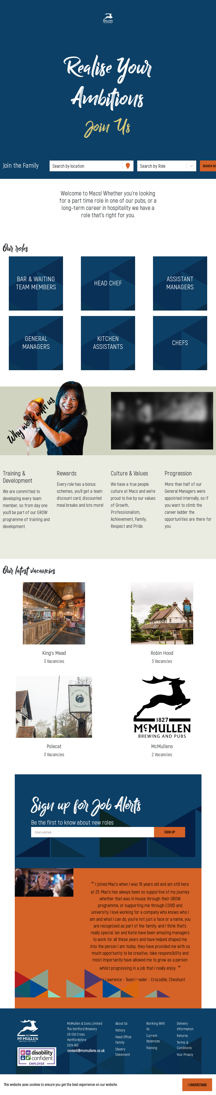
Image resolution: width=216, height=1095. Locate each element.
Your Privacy (185, 1054)
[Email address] (92, 832)
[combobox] (52, 166)
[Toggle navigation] (11, 18)
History (120, 1030)
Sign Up (169, 832)
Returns (182, 1035)
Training (151, 1047)
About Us (121, 1023)
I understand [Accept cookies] (197, 1085)
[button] (36, 283)
